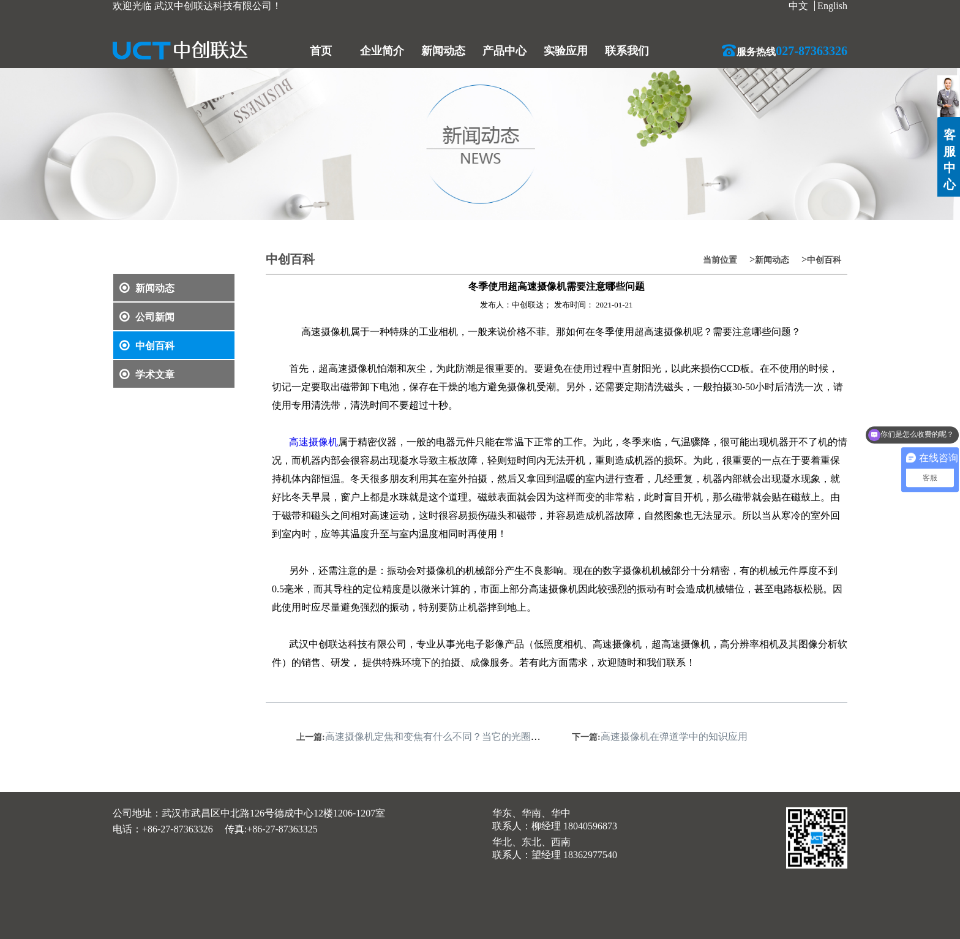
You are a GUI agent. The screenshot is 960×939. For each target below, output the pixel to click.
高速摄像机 (313, 442)
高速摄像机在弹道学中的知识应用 (674, 736)
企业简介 (382, 51)
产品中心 (504, 51)
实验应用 (566, 51)
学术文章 (146, 374)
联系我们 (627, 51)
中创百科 (146, 346)
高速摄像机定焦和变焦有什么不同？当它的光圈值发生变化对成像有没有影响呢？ (501, 736)
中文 (798, 6)
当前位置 (720, 260)
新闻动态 (443, 51)
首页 (321, 51)
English (832, 6)
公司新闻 (146, 317)
